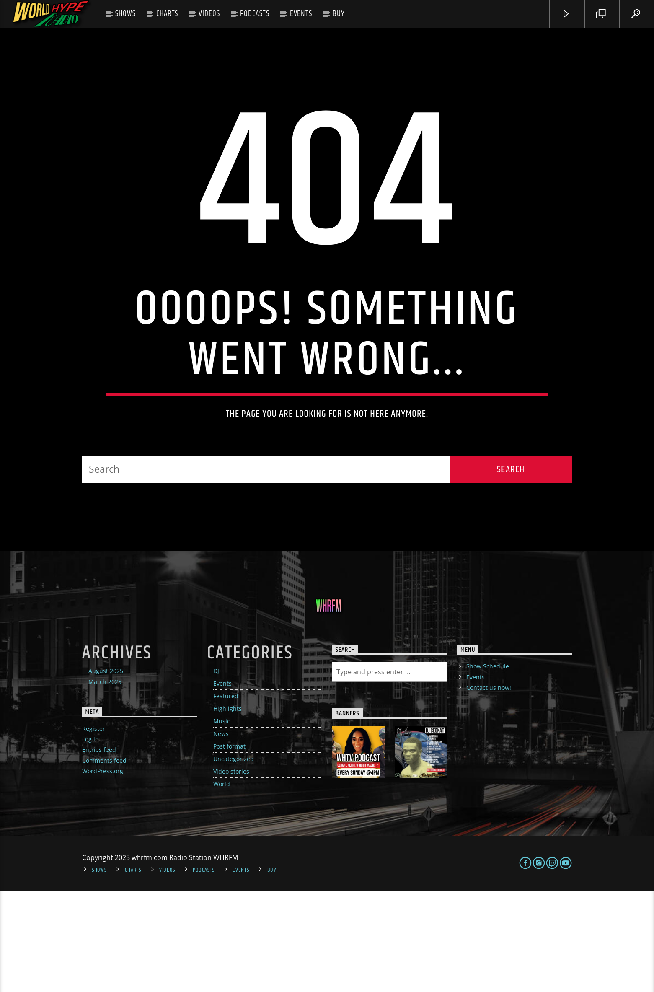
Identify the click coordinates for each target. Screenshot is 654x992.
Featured (225, 797)
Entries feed (99, 851)
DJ (216, 772)
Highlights (227, 809)
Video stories (231, 872)
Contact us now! (488, 788)
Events (301, 14)
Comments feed (104, 861)
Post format (229, 847)
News (221, 835)
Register (93, 829)
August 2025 (105, 772)
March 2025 (104, 782)
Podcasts (254, 14)
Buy (339, 14)
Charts (167, 14)
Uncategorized (233, 860)
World (221, 885)
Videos (209, 14)
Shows (125, 14)
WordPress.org (102, 871)
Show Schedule (487, 767)
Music (221, 822)
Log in (90, 840)
